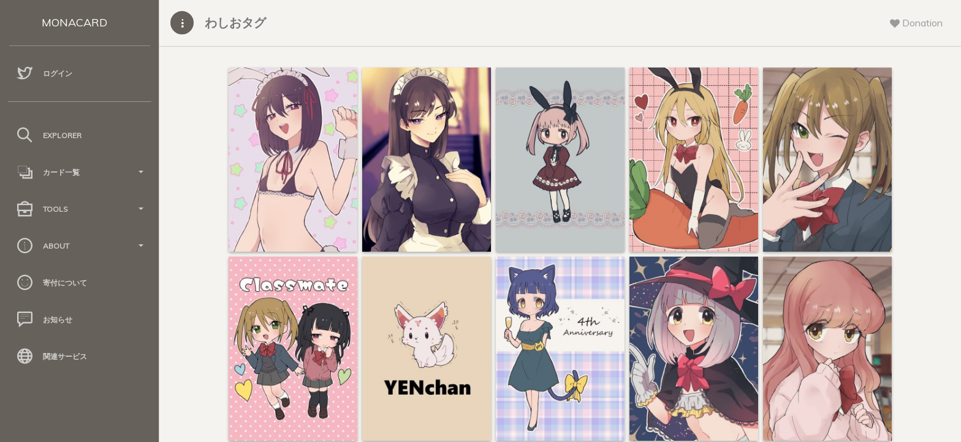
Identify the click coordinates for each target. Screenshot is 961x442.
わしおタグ (235, 22)
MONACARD (74, 22)
